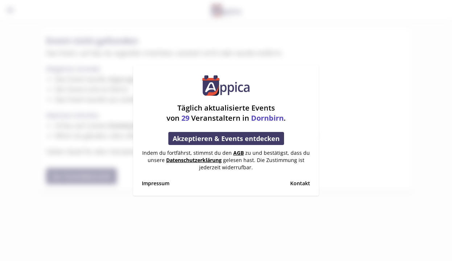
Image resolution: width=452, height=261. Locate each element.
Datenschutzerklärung (194, 160)
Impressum (155, 183)
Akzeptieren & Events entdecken (226, 138)
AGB (238, 152)
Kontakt (300, 183)
